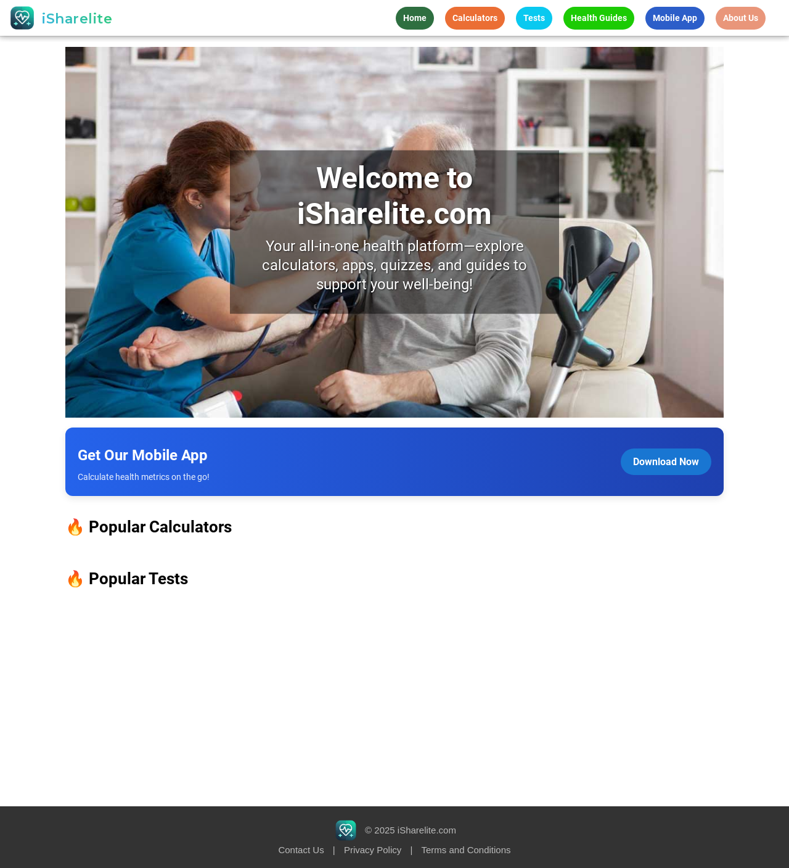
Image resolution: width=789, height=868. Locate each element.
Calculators (474, 18)
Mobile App (675, 18)
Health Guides (599, 18)
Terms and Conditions (465, 850)
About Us (740, 18)
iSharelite (77, 18)
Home (415, 18)
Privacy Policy (372, 850)
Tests (534, 18)
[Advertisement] (394, 697)
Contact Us (301, 850)
